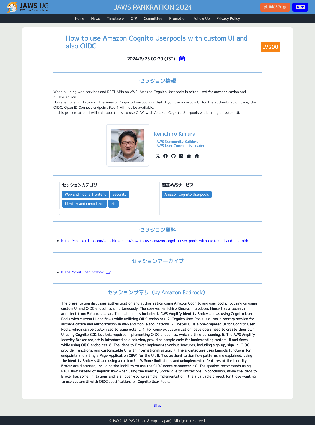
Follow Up (201, 18)
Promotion (177, 18)
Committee (153, 18)
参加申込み (275, 7)
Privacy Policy (228, 18)
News (95, 18)
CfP (134, 18)
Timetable (115, 18)
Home (79, 18)
